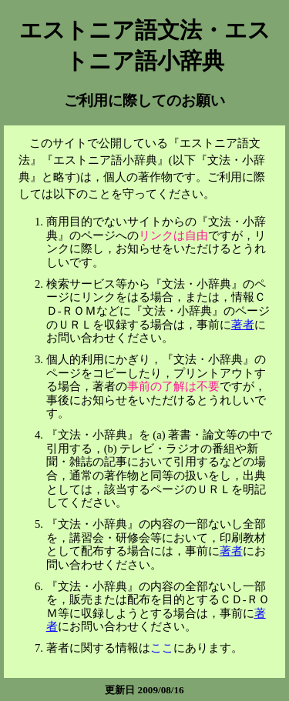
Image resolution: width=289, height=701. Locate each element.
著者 (242, 325)
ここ (161, 648)
